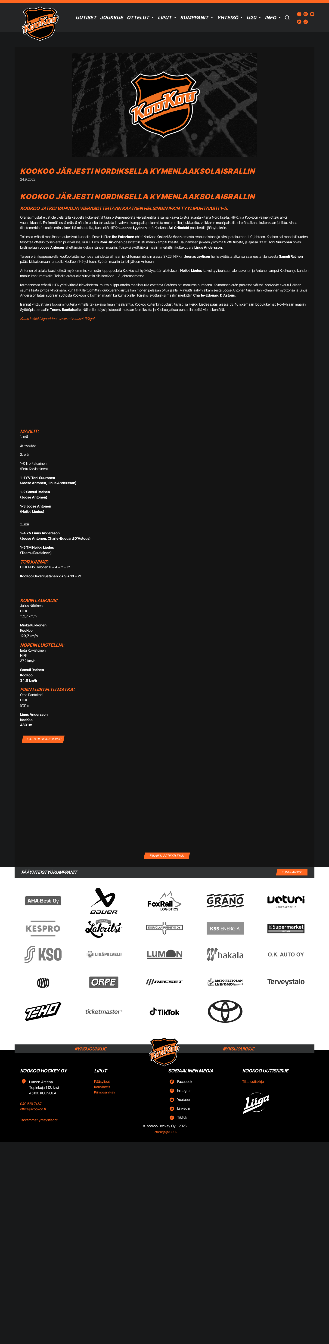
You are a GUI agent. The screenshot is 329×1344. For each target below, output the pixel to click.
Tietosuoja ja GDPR (164, 1132)
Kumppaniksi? (104, 1092)
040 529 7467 (31, 1104)
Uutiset (86, 17)
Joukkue (111, 17)
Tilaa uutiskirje (253, 1081)
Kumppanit (194, 17)
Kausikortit (102, 1087)
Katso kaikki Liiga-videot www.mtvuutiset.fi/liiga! (57, 318)
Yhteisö (227, 17)
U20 (251, 17)
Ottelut (138, 17)
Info (270, 17)
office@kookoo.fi (33, 1109)
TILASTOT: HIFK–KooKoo (43, 739)
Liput (165, 17)
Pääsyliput (102, 1081)
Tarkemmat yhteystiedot (39, 1120)
